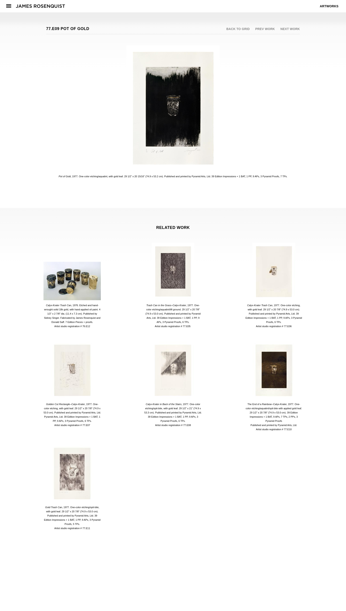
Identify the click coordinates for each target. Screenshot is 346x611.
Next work (290, 29)
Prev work (265, 29)
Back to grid (238, 29)
